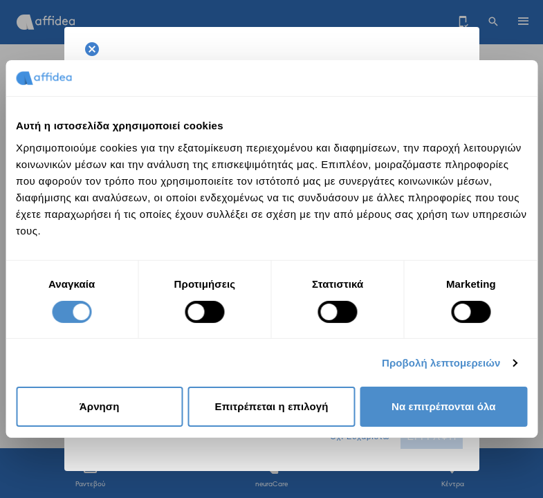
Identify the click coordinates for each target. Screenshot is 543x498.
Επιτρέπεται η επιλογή (272, 406)
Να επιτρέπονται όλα (444, 406)
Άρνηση (100, 406)
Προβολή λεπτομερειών (441, 363)
